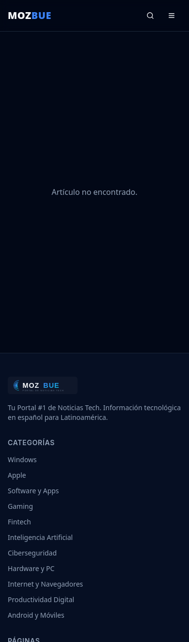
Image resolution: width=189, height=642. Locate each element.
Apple (17, 475)
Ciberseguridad (32, 552)
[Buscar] (150, 15)
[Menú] (171, 15)
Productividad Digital (41, 599)
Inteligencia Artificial (40, 537)
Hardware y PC (31, 568)
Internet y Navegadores (45, 584)
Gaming (20, 506)
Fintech (19, 521)
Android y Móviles (36, 615)
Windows (22, 459)
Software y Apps (33, 490)
